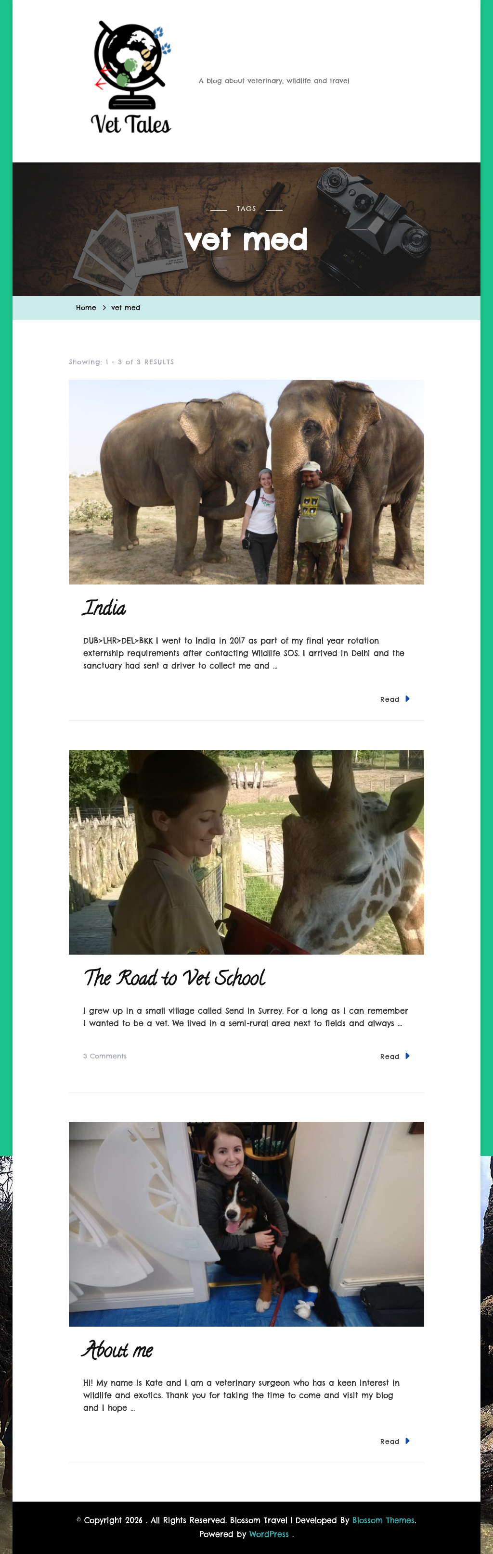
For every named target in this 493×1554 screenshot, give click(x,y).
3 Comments (105, 1056)
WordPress (269, 1534)
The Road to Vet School (173, 981)
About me (117, 1353)
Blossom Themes (383, 1520)
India (104, 611)
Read (395, 699)
